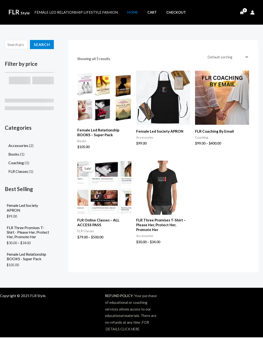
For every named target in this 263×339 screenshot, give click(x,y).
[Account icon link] (252, 12)
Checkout (169, 12)
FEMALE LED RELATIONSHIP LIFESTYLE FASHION (76, 12)
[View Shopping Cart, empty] (242, 12)
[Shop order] (227, 57)
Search (42, 44)
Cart (148, 12)
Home (131, 12)
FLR (19, 12)
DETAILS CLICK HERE (123, 330)
